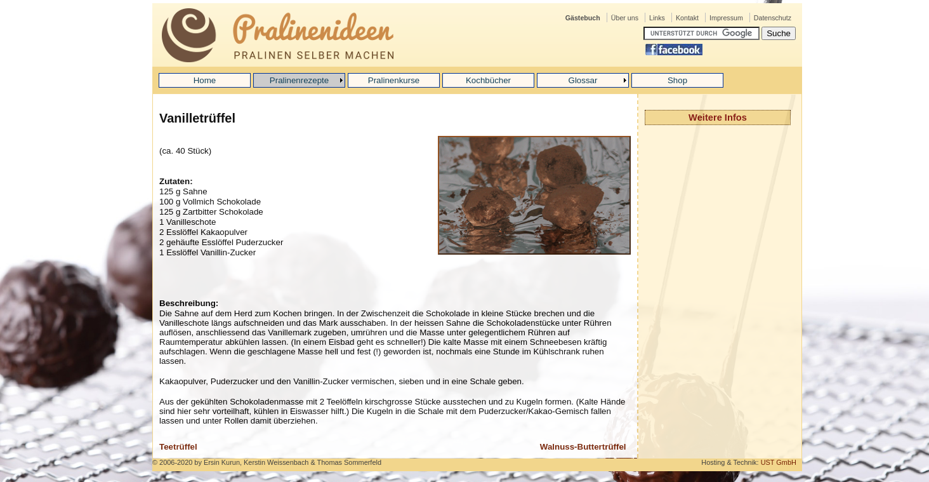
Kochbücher (488, 80)
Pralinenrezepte (299, 80)
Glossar (583, 80)
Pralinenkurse (394, 80)
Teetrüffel (178, 447)
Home (205, 80)
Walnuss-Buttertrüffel (583, 447)
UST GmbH (778, 462)
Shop (677, 80)
